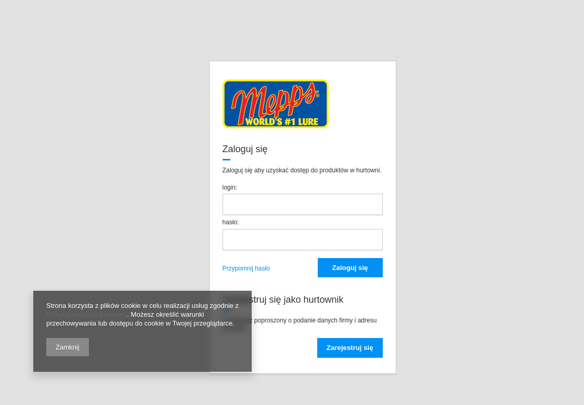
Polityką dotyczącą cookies (86, 314)
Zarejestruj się (350, 348)
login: (230, 187)
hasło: (231, 222)
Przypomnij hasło (246, 268)
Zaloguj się (350, 268)
